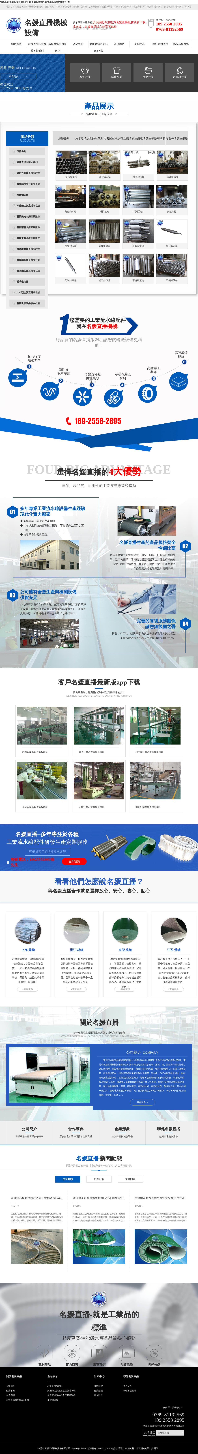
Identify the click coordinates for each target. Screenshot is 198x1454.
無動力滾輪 (71, 211)
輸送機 (76, 6)
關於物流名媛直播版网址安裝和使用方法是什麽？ (165, 1198)
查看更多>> (142, 1102)
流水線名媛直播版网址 (86, 145)
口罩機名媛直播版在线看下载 (28, 273)
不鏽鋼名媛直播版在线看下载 (28, 207)
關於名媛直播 (160, 44)
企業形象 (122, 1129)
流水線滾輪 (71, 177)
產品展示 (52, 1376)
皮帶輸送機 (22, 195)
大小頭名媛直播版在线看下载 (28, 294)
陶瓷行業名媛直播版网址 (148, 807)
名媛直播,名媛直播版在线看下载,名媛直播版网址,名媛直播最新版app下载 (35, 2)
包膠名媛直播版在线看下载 (28, 305)
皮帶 (139, 6)
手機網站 (177, 1407)
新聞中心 (140, 44)
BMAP (100, 1448)
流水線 (84, 6)
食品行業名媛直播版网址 (35, 807)
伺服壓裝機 (163, 1433)
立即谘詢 (74, 861)
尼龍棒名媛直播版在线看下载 (28, 262)
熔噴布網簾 (22, 281)
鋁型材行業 (180, 76)
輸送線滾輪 (138, 177)
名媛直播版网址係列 (57, 47)
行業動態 (99, 1179)
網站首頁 (16, 44)
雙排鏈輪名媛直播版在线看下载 (28, 229)
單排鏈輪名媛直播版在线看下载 (28, 218)
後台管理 (118, 1448)
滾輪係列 (21, 151)
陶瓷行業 (85, 76)
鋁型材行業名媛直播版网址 (149, 752)
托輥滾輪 (104, 211)
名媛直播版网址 (63, 6)
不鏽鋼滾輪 (138, 280)
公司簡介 (29, 1129)
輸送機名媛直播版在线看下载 (28, 251)
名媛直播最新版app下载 (99, 47)
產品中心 (78, 44)
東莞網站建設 (142, 1448)
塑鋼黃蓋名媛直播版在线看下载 (28, 240)
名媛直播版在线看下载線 (100, 6)
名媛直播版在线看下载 (125, 6)
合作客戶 (119, 44)
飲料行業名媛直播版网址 (35, 752)
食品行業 (148, 76)
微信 (166, 1407)
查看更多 (13, 76)
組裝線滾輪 (138, 246)
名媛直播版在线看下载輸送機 (28, 186)
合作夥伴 (76, 1129)
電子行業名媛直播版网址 (91, 752)
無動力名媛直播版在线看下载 (28, 175)
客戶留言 (127, 1386)
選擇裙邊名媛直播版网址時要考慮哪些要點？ (100, 1198)
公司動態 (68, 1179)
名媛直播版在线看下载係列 (37, 47)
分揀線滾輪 (71, 246)
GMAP (109, 1448)
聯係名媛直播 (181, 44)
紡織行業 (116, 76)
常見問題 (130, 1179)
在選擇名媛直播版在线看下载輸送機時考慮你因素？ (43, 1198)
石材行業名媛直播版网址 (91, 807)
